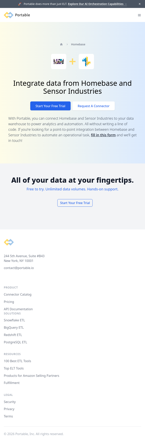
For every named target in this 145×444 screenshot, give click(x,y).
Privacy (9, 409)
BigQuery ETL (14, 327)
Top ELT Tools (14, 368)
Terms (8, 416)
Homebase (78, 44)
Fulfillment (12, 383)
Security (10, 402)
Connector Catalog (17, 294)
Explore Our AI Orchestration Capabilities (97, 4)
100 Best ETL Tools (17, 361)
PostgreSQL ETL (15, 342)
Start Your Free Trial (50, 106)
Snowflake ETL (14, 320)
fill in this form (103, 135)
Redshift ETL (13, 335)
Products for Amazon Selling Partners (31, 375)
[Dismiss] (139, 4)
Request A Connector (94, 106)
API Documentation (18, 309)
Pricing (9, 302)
